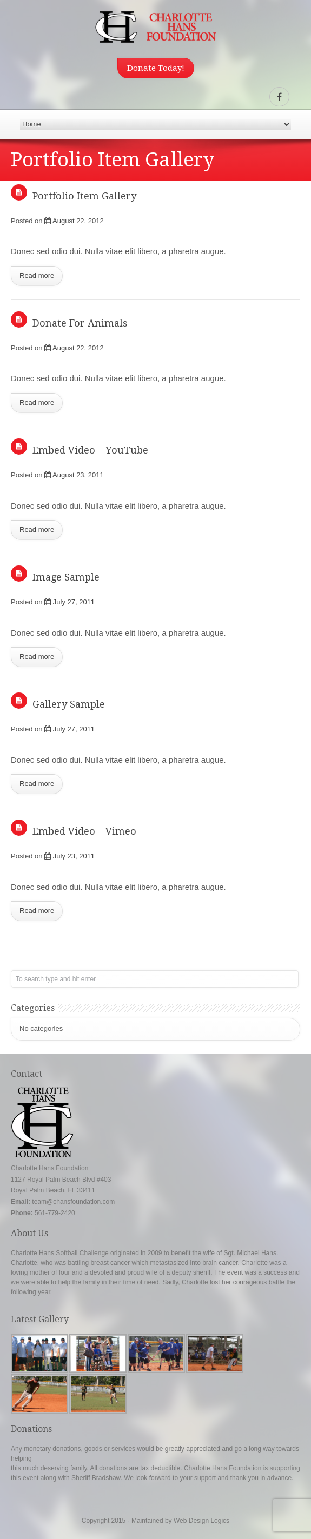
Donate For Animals (80, 323)
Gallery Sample (68, 704)
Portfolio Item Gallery (84, 196)
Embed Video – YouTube (90, 450)
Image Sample (66, 577)
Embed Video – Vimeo (84, 831)
